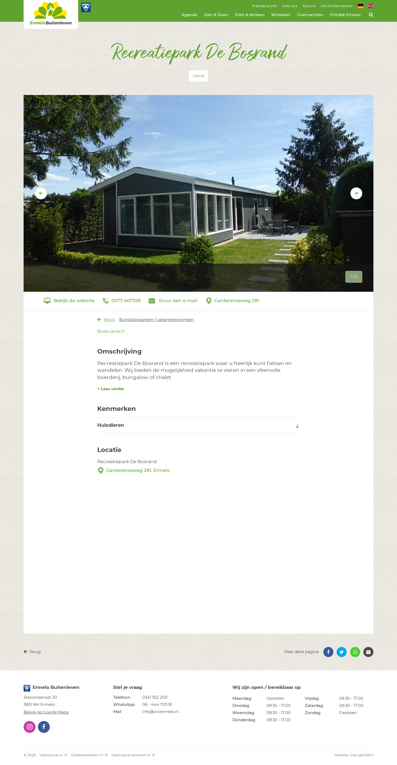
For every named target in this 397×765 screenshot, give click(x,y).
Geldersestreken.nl (89, 755)
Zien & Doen (216, 15)
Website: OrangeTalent (353, 755)
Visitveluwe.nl (53, 755)
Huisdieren (198, 425)
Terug (106, 320)
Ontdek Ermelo (345, 15)
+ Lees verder (110, 389)
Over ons (289, 6)
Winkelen (280, 15)
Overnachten (310, 15)
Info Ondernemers (336, 6)
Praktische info (264, 6)
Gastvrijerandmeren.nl (133, 755)
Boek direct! (111, 331)
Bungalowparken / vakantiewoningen (156, 320)
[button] (328, 652)
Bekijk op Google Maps (46, 712)
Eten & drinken (249, 15)
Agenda (189, 15)
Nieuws (309, 6)
